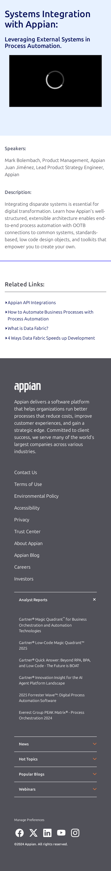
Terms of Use (28, 484)
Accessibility (27, 508)
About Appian (28, 543)
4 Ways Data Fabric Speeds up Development (51, 338)
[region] (55, 81)
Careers (22, 567)
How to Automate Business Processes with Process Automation (51, 315)
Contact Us (25, 472)
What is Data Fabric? (28, 328)
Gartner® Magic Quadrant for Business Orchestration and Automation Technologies (53, 625)
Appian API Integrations (32, 302)
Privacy (21, 520)
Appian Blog (26, 555)
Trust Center (27, 531)
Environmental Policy (36, 496)
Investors (23, 579)
